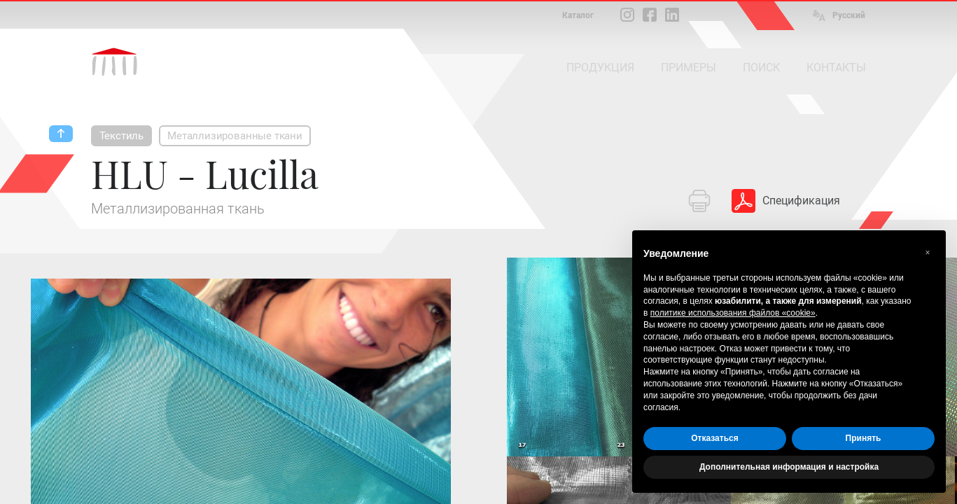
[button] (927, 252)
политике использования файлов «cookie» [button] (733, 313)
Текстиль (121, 136)
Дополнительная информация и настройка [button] (789, 467)
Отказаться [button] (714, 438)
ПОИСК (761, 67)
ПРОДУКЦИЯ (600, 67)
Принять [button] (863, 438)
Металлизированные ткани (234, 136)
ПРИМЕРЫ (688, 67)
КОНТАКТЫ (836, 67)
